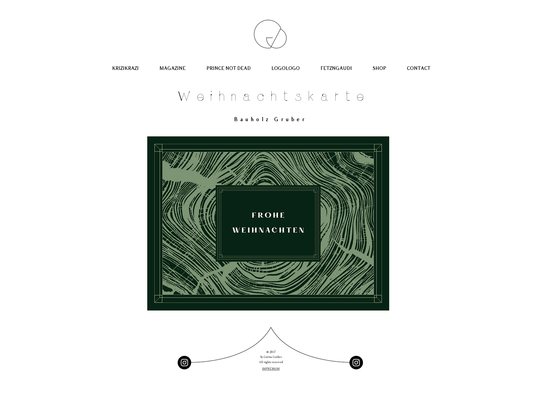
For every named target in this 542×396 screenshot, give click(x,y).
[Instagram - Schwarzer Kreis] (356, 362)
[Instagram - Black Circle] (184, 362)
